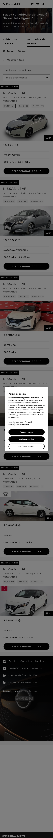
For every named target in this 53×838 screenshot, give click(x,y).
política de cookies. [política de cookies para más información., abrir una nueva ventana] (22, 424)
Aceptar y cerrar (26, 432)
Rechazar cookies (26, 439)
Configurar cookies (26, 446)
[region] (26, 419)
